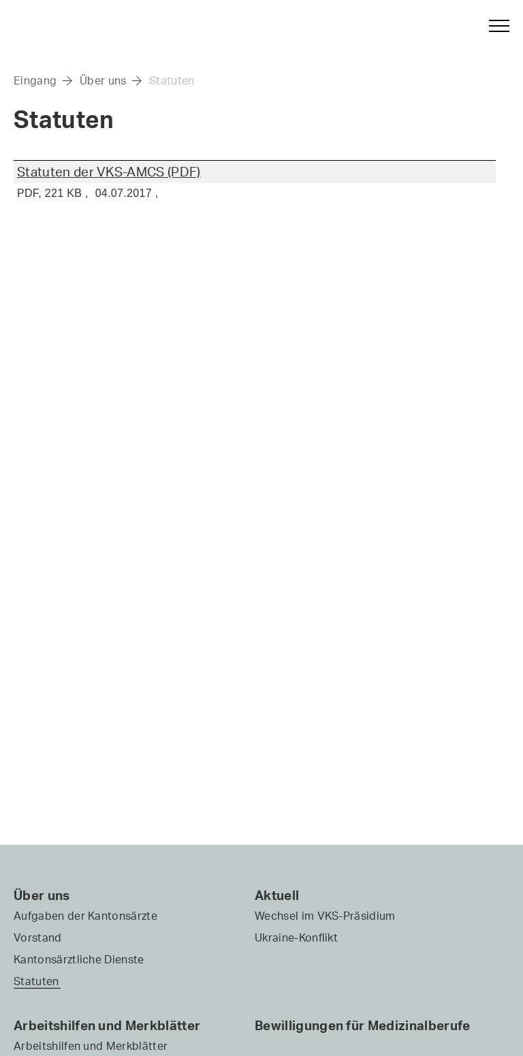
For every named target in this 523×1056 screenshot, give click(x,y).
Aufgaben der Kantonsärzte (85, 915)
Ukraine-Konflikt (296, 937)
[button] (493, 25)
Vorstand (38, 937)
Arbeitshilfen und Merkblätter (107, 1025)
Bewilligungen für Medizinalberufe (363, 1025)
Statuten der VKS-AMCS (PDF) (109, 172)
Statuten (172, 80)
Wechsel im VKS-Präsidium (325, 915)
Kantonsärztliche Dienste (79, 959)
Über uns (103, 80)
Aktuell (277, 895)
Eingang (35, 80)
